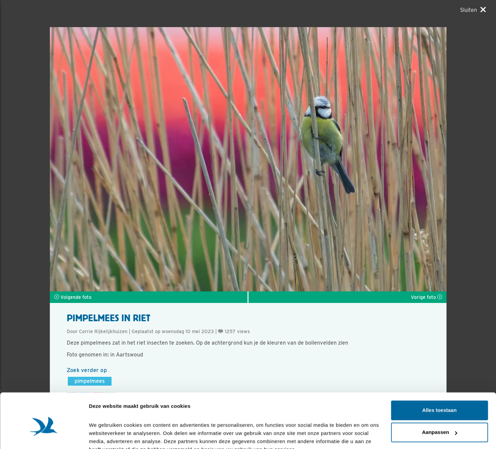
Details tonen (105, 435)
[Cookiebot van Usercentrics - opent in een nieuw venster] (44, 436)
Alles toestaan (439, 378)
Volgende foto (73, 297)
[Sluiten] (473, 10)
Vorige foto (426, 297)
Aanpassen (439, 400)
